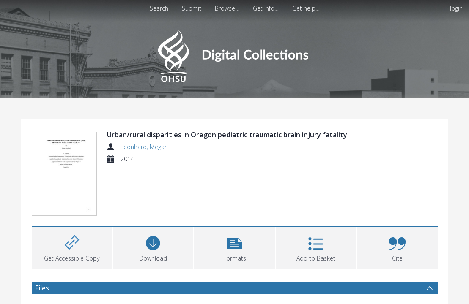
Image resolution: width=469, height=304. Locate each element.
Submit (191, 8)
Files (42, 288)
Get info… (266, 8)
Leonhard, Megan (144, 147)
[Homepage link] (234, 53)
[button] (234, 247)
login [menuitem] (456, 8)
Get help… (306, 8)
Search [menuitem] (159, 8)
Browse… (227, 8)
